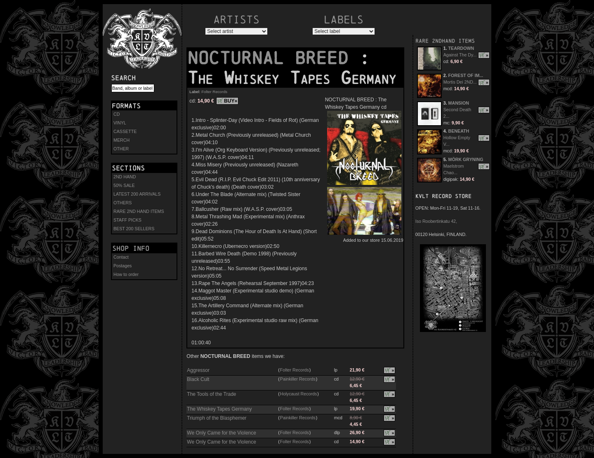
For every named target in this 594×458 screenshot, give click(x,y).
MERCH (121, 140)
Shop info (130, 248)
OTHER (121, 148)
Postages (122, 265)
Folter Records (214, 91)
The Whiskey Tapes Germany (219, 409)
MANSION (458, 102)
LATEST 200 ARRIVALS (136, 194)
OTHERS (122, 202)
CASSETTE (125, 131)
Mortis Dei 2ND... (460, 81)
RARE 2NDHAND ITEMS (445, 41)
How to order (126, 274)
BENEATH (458, 131)
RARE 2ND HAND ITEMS (138, 211)
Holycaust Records (298, 393)
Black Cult (198, 379)
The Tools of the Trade (211, 394)
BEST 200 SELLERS (133, 228)
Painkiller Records (298, 378)
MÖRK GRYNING (465, 159)
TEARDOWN (461, 48)
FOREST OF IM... (465, 75)
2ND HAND (124, 176)
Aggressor (198, 370)
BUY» (230, 101)
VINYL (119, 122)
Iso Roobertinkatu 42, (436, 221)
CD (116, 114)
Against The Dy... (460, 54)
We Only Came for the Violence (221, 433)
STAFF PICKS (127, 219)
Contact (121, 257)
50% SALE (124, 185)
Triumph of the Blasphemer (216, 418)
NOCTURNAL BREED (273, 58)
